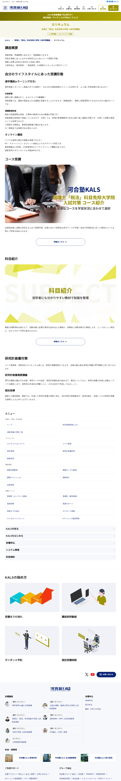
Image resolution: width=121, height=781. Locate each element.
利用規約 (10, 557)
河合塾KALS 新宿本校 (28, 758)
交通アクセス (10, 774)
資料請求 (77, 9)
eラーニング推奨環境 (71, 518)
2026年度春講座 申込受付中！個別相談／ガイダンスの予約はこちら (60, 16)
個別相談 (103, 9)
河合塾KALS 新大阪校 (103, 758)
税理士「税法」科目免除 (13, 419)
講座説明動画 (12, 470)
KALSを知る (12, 529)
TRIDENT (90, 774)
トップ (9, 425)
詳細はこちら (60, 242)
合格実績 (10, 485)
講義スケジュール (14, 477)
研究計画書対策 (69, 451)
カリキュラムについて (16, 444)
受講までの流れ (13, 511)
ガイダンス (113, 9)
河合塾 (81, 774)
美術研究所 (100, 774)
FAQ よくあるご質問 (26, 774)
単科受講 (10, 451)
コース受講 (67, 444)
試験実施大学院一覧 (15, 432)
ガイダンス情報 (69, 511)
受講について (9, 491)
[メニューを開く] (5, 8)
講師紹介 (66, 477)
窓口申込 (88, 705)
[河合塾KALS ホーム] (19, 8)
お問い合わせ (91, 9)
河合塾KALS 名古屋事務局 (65, 758)
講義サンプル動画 (70, 470)
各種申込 (69, 9)
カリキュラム (9, 438)
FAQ (83, 9)
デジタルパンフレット (16, 518)
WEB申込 (89, 700)
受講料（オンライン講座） (17, 496)
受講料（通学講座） (71, 496)
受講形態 (10, 504)
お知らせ (61, 9)
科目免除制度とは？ (71, 425)
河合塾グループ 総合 (67, 774)
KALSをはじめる (14, 536)
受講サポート (68, 504)
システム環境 (12, 550)
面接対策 (10, 458)
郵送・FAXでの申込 (93, 709)
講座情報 (8, 465)
